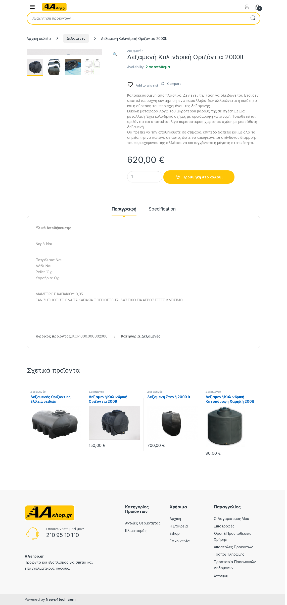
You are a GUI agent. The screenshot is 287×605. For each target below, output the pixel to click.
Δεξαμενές (76, 38)
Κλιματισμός (135, 530)
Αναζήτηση (253, 18)
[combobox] (136, 18)
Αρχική (175, 518)
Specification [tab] (162, 209)
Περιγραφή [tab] (124, 209)
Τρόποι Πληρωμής (229, 554)
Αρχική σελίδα (39, 38)
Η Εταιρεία (179, 526)
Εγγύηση (221, 575)
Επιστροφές (224, 526)
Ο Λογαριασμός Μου (231, 518)
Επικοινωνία (180, 541)
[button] (115, 54)
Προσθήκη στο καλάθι (202, 177)
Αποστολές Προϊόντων (233, 547)
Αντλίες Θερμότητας (142, 523)
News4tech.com (60, 599)
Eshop (175, 533)
